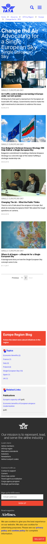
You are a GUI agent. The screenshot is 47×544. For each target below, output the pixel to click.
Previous (15, 278)
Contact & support (8, 471)
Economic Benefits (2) (11, 355)
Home (3, 17)
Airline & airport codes (10, 459)
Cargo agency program (10, 481)
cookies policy (18, 530)
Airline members (7, 446)
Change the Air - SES (13, 19)
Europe (41, 17)
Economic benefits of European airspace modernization (19, 404)
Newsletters (6, 456)
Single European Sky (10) (13, 371)
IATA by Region (28, 17)
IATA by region (6, 448)
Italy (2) (6, 363)
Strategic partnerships (10, 484)
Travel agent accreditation (11, 479)
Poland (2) (7, 367)
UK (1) (5, 378)
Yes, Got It (39, 539)
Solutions (5, 454)
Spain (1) (6, 374)
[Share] (43, 30)
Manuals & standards (9, 451)
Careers (4, 473)
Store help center (8, 476)
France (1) (7, 359)
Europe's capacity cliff (11, 399)
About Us (14, 17)
